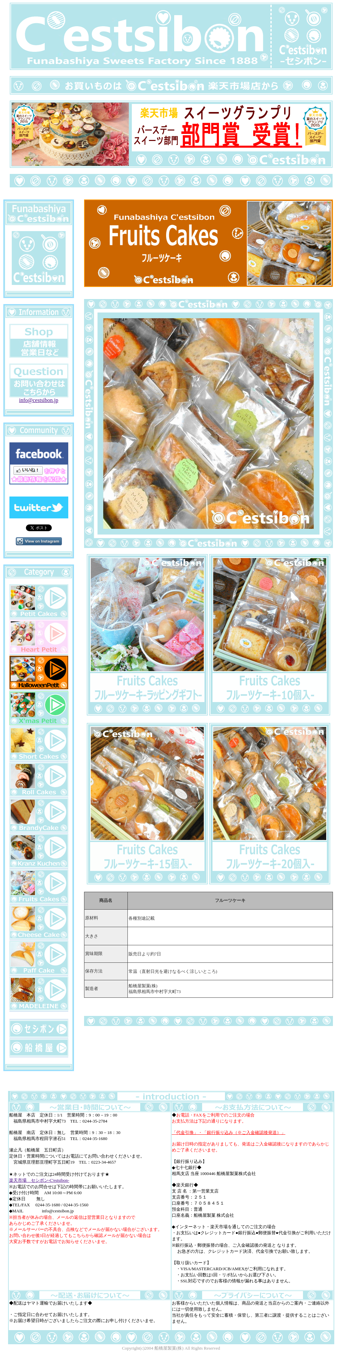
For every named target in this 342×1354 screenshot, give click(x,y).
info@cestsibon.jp (38, 398)
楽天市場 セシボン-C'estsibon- (39, 1180)
